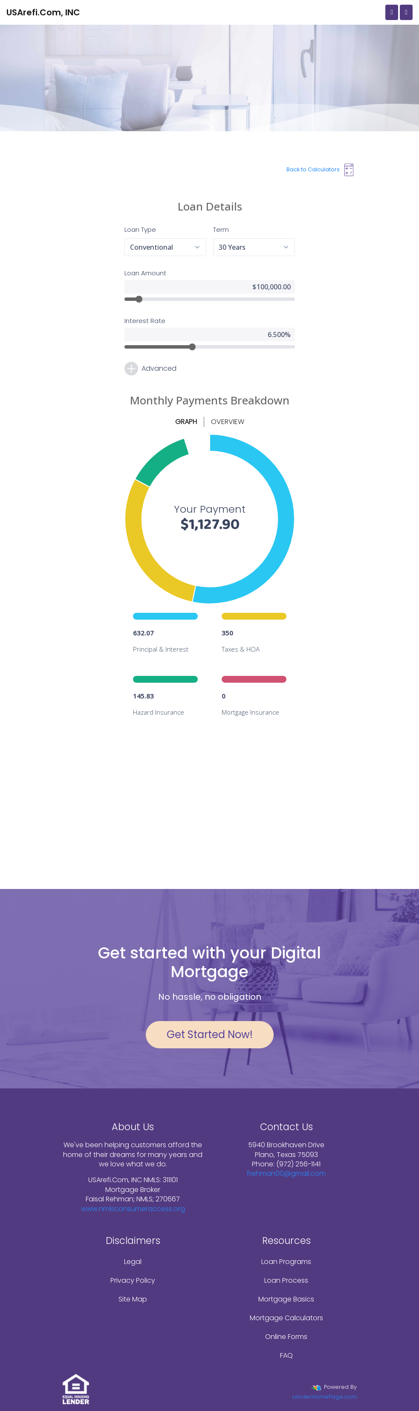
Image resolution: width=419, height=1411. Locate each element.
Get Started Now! (210, 1034)
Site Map (132, 1299)
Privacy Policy (132, 1280)
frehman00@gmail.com (286, 1173)
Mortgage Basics (286, 1299)
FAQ (286, 1355)
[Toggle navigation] (406, 12)
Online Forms (286, 1337)
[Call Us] (391, 12)
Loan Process (286, 1280)
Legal (133, 1262)
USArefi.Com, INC (43, 12)
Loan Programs (286, 1262)
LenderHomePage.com (324, 1396)
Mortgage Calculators (286, 1318)
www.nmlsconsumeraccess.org (133, 1209)
